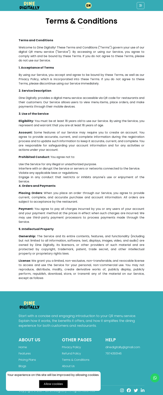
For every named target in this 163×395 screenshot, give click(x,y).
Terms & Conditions (75, 360)
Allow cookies (53, 384)
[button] (88, 5)
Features (25, 353)
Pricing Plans (27, 360)
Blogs (22, 366)
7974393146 (113, 353)
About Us (68, 366)
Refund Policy (71, 353)
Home (23, 347)
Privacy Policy (71, 347)
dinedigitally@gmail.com (122, 347)
